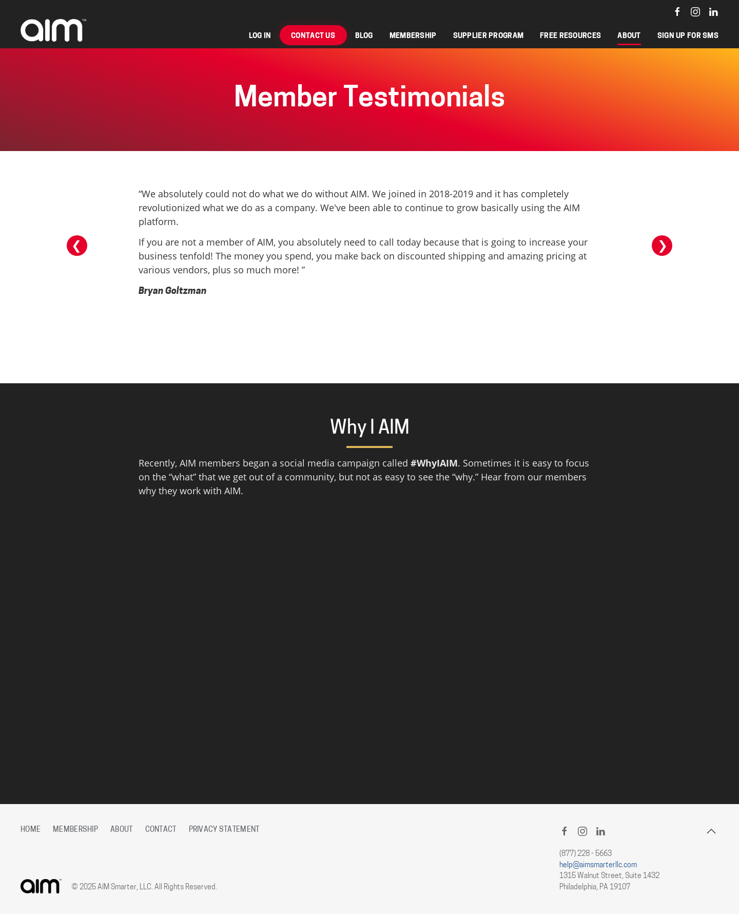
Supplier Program (488, 36)
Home (31, 830)
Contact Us (313, 36)
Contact (161, 830)
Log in (260, 36)
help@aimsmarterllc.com (598, 865)
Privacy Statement (224, 830)
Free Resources (570, 36)
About (628, 36)
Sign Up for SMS (687, 36)
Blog (364, 36)
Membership (413, 36)
